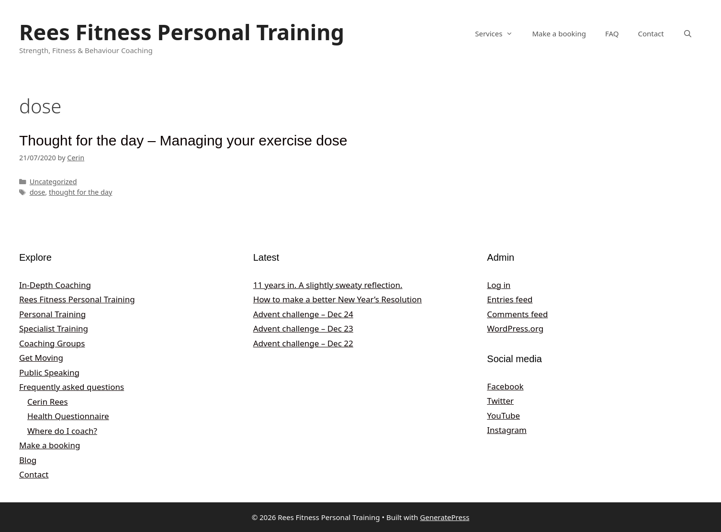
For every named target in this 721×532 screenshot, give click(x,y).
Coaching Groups (52, 343)
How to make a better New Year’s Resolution (337, 299)
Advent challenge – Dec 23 (303, 328)
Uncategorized (53, 181)
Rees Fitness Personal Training (181, 31)
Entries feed (509, 299)
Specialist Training (53, 328)
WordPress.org (515, 328)
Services (498, 33)
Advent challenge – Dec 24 (303, 314)
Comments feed (517, 314)
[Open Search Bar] (688, 33)
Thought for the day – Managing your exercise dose (183, 140)
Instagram (507, 429)
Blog (27, 460)
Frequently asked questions (71, 386)
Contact (651, 33)
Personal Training (52, 314)
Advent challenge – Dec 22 (303, 343)
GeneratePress (444, 517)
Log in (498, 284)
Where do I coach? (62, 430)
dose (37, 192)
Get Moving (41, 357)
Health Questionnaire (68, 415)
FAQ (612, 33)
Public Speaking (49, 372)
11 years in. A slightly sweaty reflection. (328, 284)
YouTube (503, 415)
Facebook (505, 386)
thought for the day (80, 192)
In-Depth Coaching (55, 284)
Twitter (500, 400)
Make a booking (559, 33)
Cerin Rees (47, 401)
